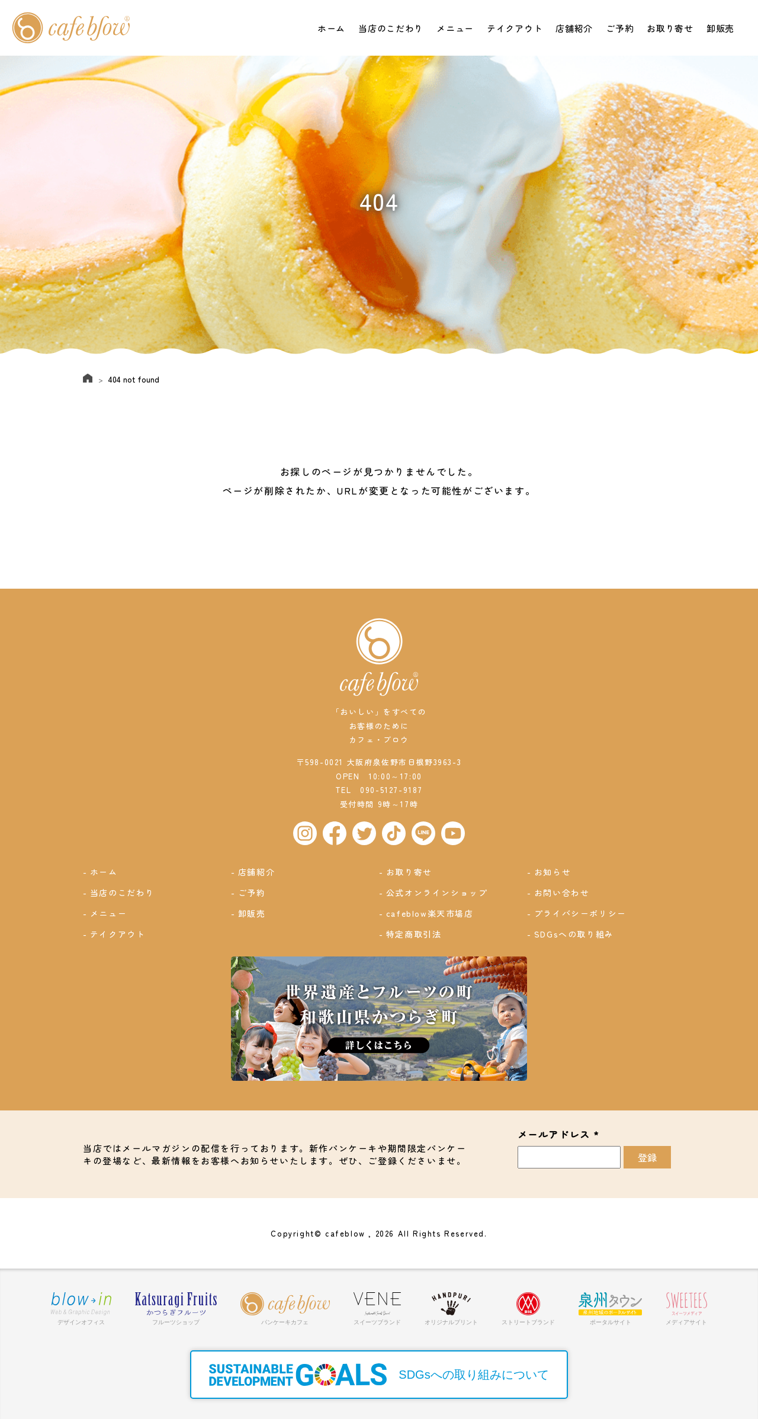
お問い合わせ (562, 892)
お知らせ (553, 872)
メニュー (454, 28)
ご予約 (619, 28)
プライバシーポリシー (581, 913)
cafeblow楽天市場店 (430, 913)
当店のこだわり (390, 28)
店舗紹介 (573, 28)
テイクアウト (514, 28)
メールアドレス (559, 1134)
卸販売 (721, 28)
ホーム (330, 28)
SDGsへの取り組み (575, 933)
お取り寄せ (670, 28)
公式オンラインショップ (438, 892)
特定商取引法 (414, 933)
